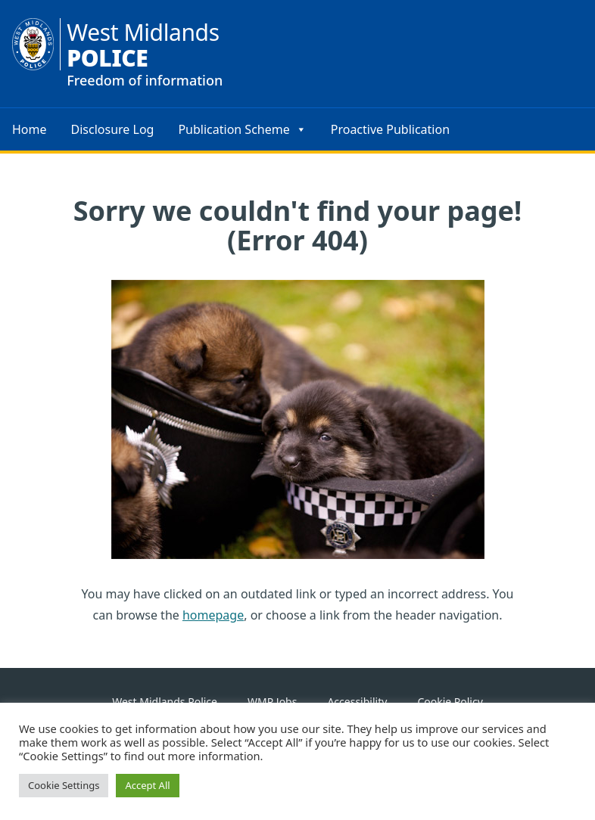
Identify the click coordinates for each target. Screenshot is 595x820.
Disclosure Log (112, 129)
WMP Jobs (272, 701)
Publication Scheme (242, 129)
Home (29, 129)
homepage (213, 615)
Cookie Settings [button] (63, 785)
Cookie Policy (449, 701)
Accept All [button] (147, 785)
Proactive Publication (390, 129)
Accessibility (357, 701)
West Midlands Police (164, 701)
